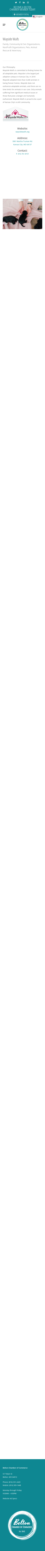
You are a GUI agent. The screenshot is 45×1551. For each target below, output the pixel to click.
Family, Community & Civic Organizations (21, 44)
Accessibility (8, 1548)
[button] (4, 25)
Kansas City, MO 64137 (22, 144)
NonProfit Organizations (14, 47)
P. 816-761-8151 (22, 154)
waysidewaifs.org (22, 132)
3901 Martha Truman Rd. (22, 141)
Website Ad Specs (10, 1488)
